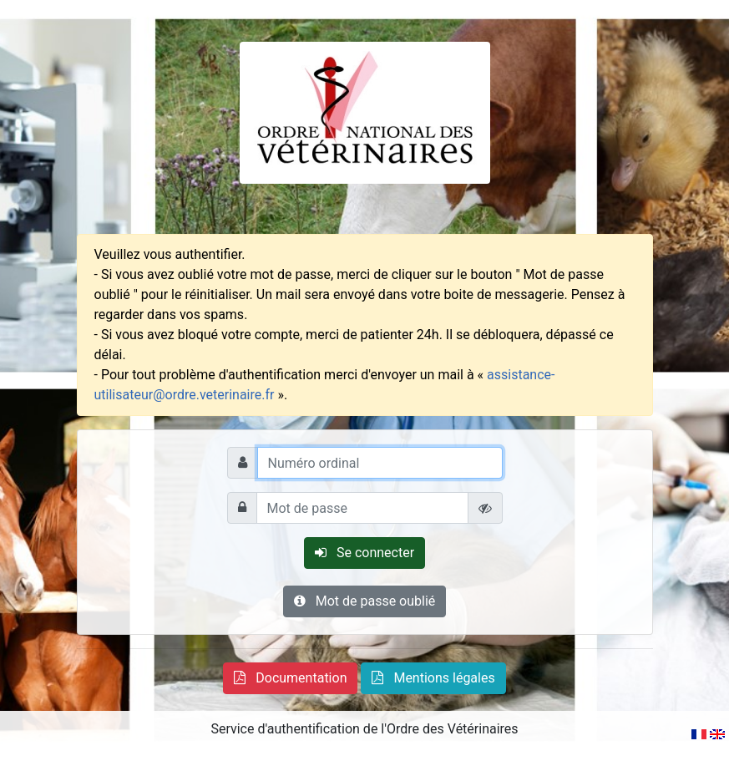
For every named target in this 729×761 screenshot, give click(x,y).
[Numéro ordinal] (380, 463)
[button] (290, 678)
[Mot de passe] (362, 508)
